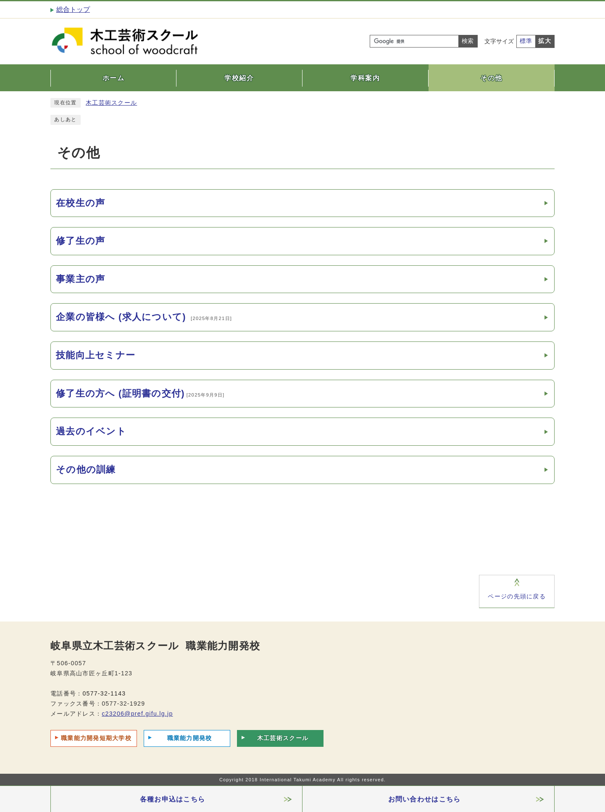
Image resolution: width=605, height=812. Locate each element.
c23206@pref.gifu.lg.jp (137, 713)
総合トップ (73, 9)
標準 (526, 41)
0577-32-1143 (104, 693)
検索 (467, 41)
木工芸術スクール (111, 103)
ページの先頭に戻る (517, 596)
